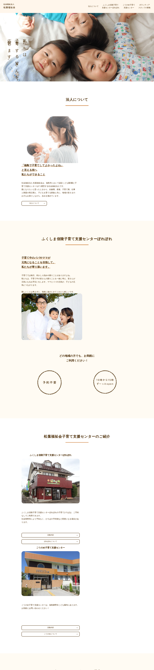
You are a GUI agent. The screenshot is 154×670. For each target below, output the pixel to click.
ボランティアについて (96, 566)
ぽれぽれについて (47, 475)
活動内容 (48, 469)
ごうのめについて (106, 475)
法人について (93, 6)
